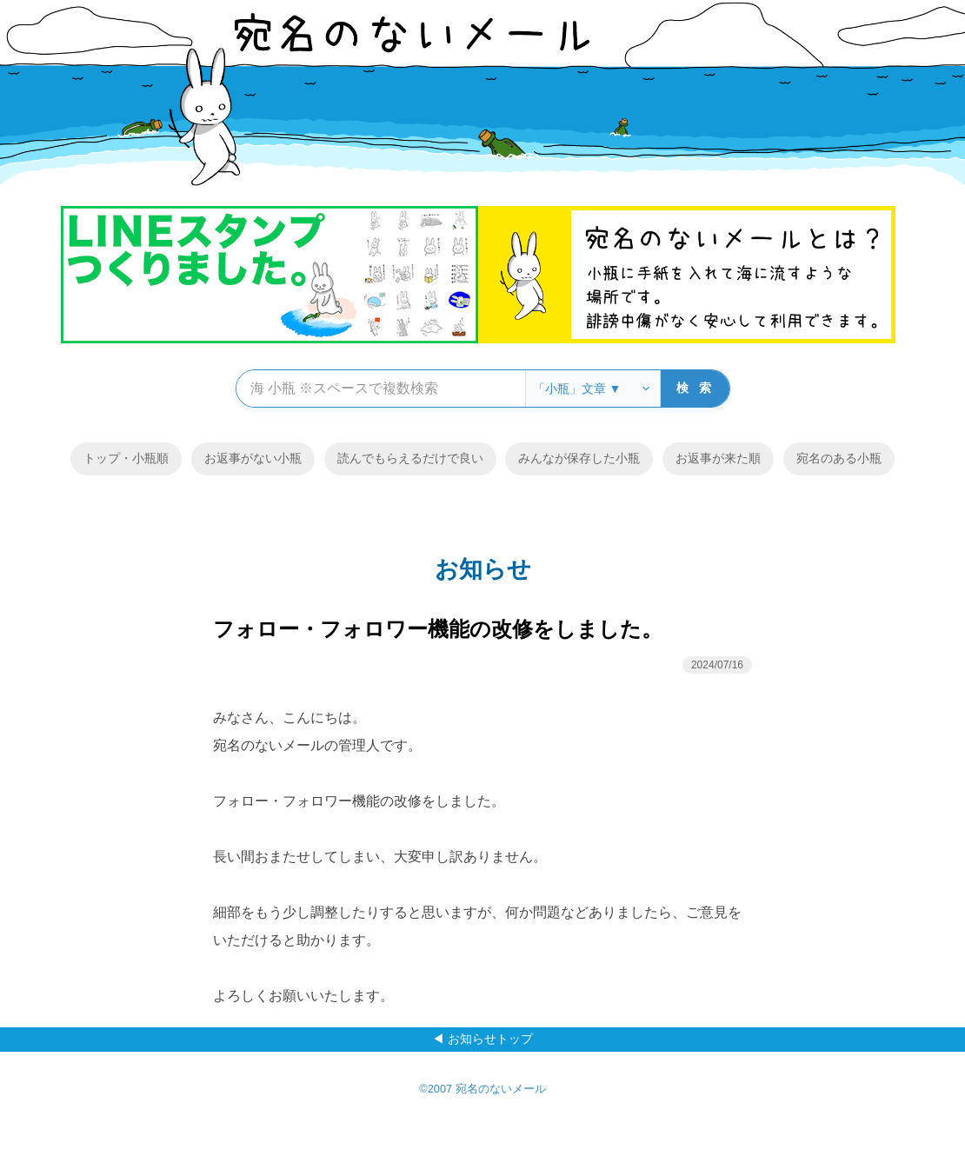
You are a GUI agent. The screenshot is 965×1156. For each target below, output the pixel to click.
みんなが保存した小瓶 (579, 458)
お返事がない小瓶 (253, 458)
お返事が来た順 (718, 458)
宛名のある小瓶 (839, 458)
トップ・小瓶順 (126, 458)
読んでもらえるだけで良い (410, 458)
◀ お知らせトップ (482, 1039)
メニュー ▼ (834, 578)
